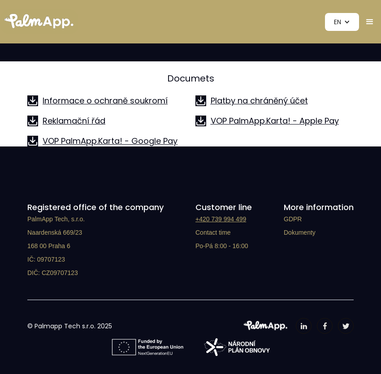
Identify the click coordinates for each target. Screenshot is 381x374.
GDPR (293, 219)
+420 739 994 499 (220, 219)
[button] (342, 22)
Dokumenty (300, 232)
